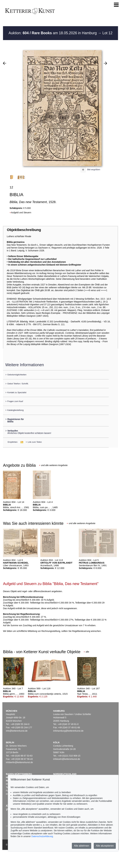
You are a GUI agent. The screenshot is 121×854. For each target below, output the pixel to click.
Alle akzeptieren (105, 845)
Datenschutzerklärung (42, 836)
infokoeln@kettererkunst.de (66, 759)
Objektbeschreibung (24, 230)
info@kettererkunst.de (16, 731)
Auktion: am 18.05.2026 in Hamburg (53, 33)
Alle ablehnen (81, 845)
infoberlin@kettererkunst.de (19, 762)
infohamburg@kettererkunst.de (68, 731)
